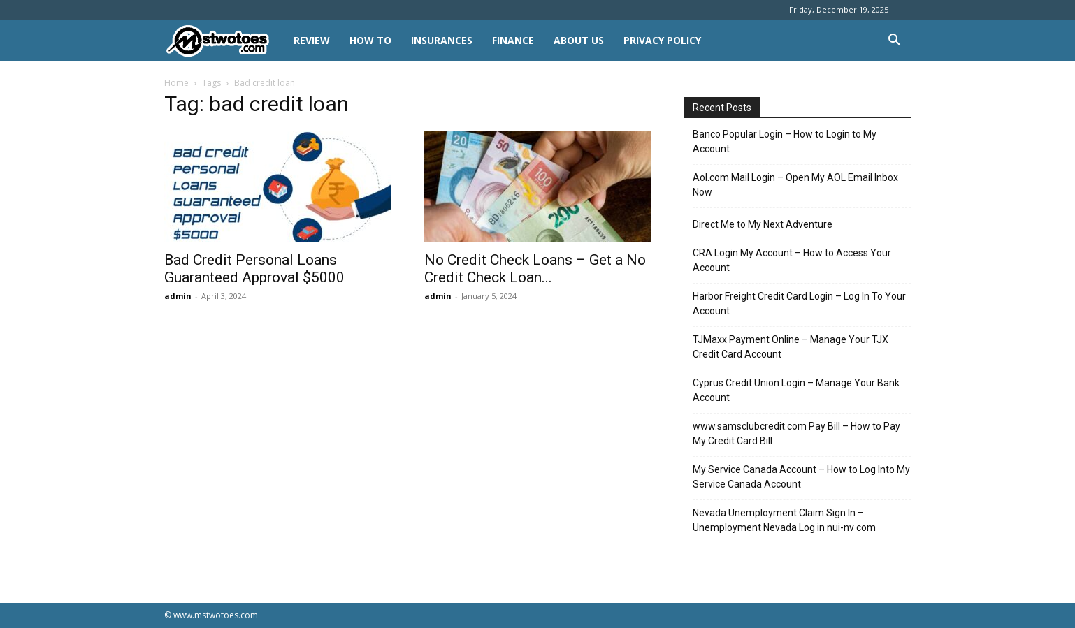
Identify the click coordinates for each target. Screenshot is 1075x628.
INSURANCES (441, 40)
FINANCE (513, 40)
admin (178, 296)
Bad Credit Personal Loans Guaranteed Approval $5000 (254, 268)
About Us (579, 40)
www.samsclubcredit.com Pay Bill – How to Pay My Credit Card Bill (796, 433)
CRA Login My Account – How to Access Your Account (792, 260)
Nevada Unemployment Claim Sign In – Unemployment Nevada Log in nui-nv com (784, 520)
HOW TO (370, 40)
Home (176, 83)
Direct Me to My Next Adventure (762, 224)
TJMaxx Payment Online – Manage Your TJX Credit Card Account (790, 347)
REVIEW (312, 40)
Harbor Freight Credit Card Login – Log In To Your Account (799, 303)
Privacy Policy (662, 40)
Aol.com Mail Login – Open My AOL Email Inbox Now (795, 185)
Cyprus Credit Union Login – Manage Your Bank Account (796, 390)
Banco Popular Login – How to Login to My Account (784, 141)
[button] (894, 41)
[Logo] (224, 41)
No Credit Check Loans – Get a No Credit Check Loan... (535, 268)
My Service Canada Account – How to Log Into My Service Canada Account (801, 477)
